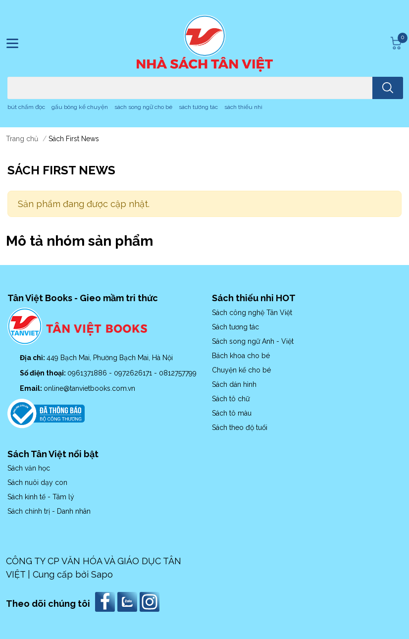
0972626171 (134, 373)
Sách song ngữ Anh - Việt (253, 341)
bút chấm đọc (26, 107)
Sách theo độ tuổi (239, 427)
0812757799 (178, 373)
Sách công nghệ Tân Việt (252, 313)
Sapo (102, 574)
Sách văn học (28, 468)
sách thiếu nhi (243, 107)
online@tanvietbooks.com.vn (89, 388)
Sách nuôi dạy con (37, 482)
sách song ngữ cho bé (143, 107)
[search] (387, 88)
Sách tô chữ (231, 399)
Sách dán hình (234, 384)
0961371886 (88, 373)
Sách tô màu (232, 413)
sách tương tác (198, 107)
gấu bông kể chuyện (79, 107)
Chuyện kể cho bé (241, 370)
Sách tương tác (235, 327)
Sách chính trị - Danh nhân (49, 511)
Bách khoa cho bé (241, 356)
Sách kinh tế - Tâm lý (40, 497)
